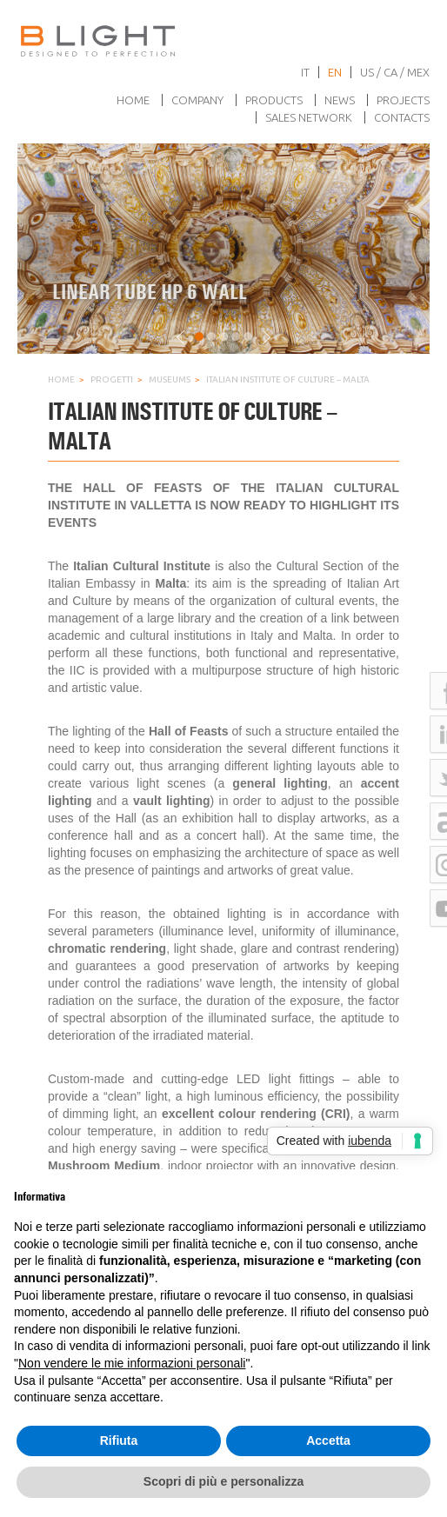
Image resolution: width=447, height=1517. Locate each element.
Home (133, 100)
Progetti (111, 379)
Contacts (402, 117)
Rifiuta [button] (119, 1440)
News (339, 100)
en (335, 72)
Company (197, 100)
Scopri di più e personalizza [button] (223, 1481)
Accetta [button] (328, 1440)
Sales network (308, 117)
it (305, 72)
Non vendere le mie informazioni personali (131, 1363)
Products (274, 100)
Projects (403, 100)
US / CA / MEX (395, 72)
